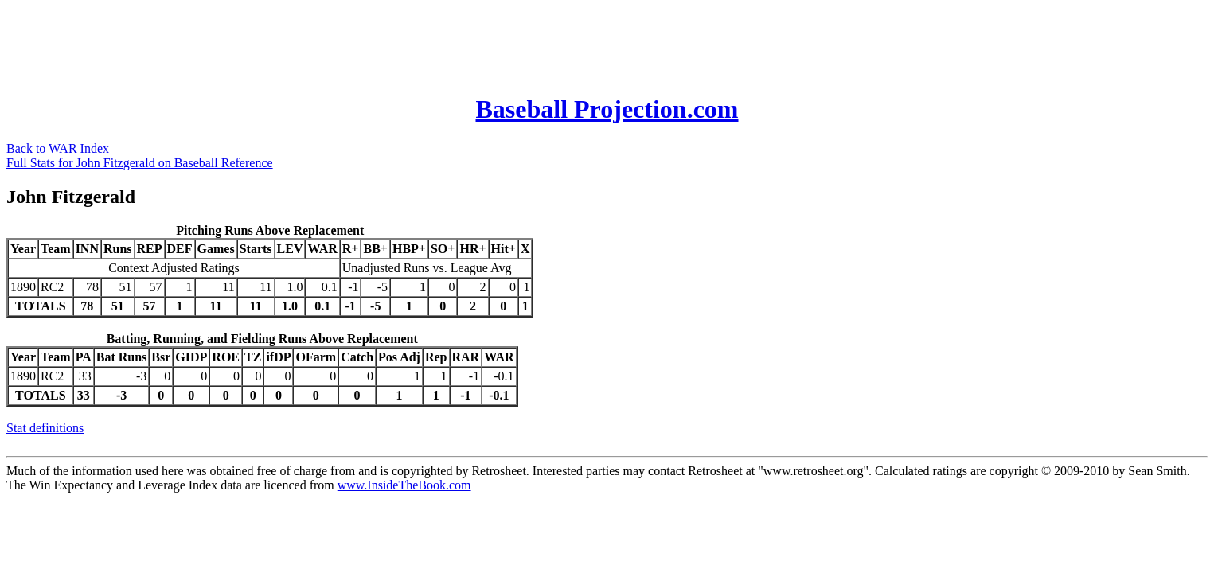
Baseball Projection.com (606, 109)
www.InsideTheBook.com (404, 485)
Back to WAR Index (57, 148)
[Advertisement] (296, 42)
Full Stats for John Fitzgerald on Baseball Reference (139, 163)
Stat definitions (45, 428)
